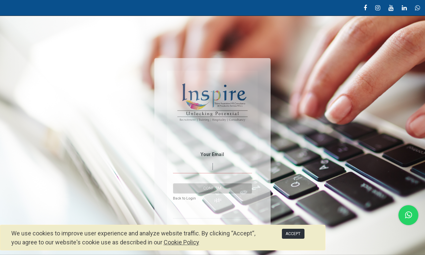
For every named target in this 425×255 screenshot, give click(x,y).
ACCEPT (293, 233)
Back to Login (184, 198)
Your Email (212, 154)
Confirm (212, 188)
